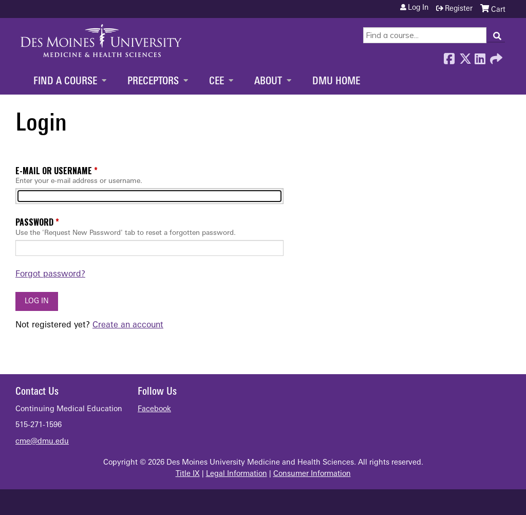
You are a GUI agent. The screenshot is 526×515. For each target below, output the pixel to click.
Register (459, 9)
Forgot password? (50, 274)
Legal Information (236, 474)
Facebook (449, 56)
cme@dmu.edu (42, 442)
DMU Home (336, 82)
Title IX (188, 474)
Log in (418, 8)
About (268, 82)
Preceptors (153, 82)
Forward (495, 56)
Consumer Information (312, 474)
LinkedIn (480, 56)
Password (34, 222)
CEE (216, 82)
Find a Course (65, 82)
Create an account (127, 325)
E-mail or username (53, 170)
